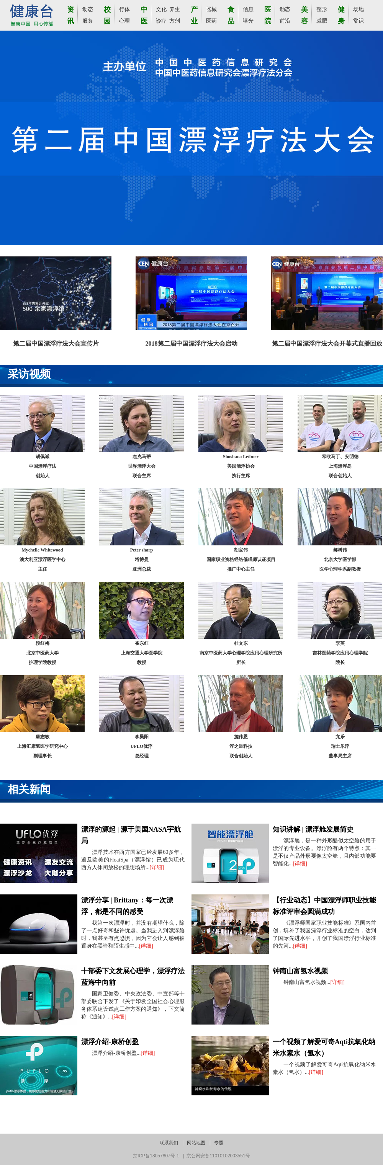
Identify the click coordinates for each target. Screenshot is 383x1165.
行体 (124, 9)
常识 (358, 21)
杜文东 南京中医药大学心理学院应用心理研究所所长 (241, 653)
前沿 (285, 21)
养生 (174, 9)
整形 (321, 9)
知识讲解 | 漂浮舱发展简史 (313, 829)
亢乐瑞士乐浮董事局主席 (340, 746)
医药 (211, 21)
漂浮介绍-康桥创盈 (110, 1042)
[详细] (157, 867)
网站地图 (196, 1142)
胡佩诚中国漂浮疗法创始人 (42, 466)
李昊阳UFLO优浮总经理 (141, 746)
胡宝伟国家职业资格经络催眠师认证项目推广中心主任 (240, 559)
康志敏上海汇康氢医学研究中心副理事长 (42, 746)
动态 (87, 9)
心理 (124, 21)
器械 (211, 9)
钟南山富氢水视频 (300, 971)
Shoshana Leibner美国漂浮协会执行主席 (241, 466)
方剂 (174, 21)
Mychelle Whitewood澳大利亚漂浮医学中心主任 (42, 559)
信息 (248, 9)
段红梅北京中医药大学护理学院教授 (42, 653)
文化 (161, 9)
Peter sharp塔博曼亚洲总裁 (141, 559)
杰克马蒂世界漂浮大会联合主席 (141, 466)
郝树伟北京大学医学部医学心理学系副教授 (340, 559)
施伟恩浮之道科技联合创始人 (240, 746)
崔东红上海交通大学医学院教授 (141, 653)
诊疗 (161, 21)
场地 (358, 9)
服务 (87, 21)
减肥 (321, 21)
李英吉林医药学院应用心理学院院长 (340, 653)
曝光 (248, 21)
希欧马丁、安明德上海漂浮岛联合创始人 (340, 466)
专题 (218, 1142)
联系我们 (169, 1142)
